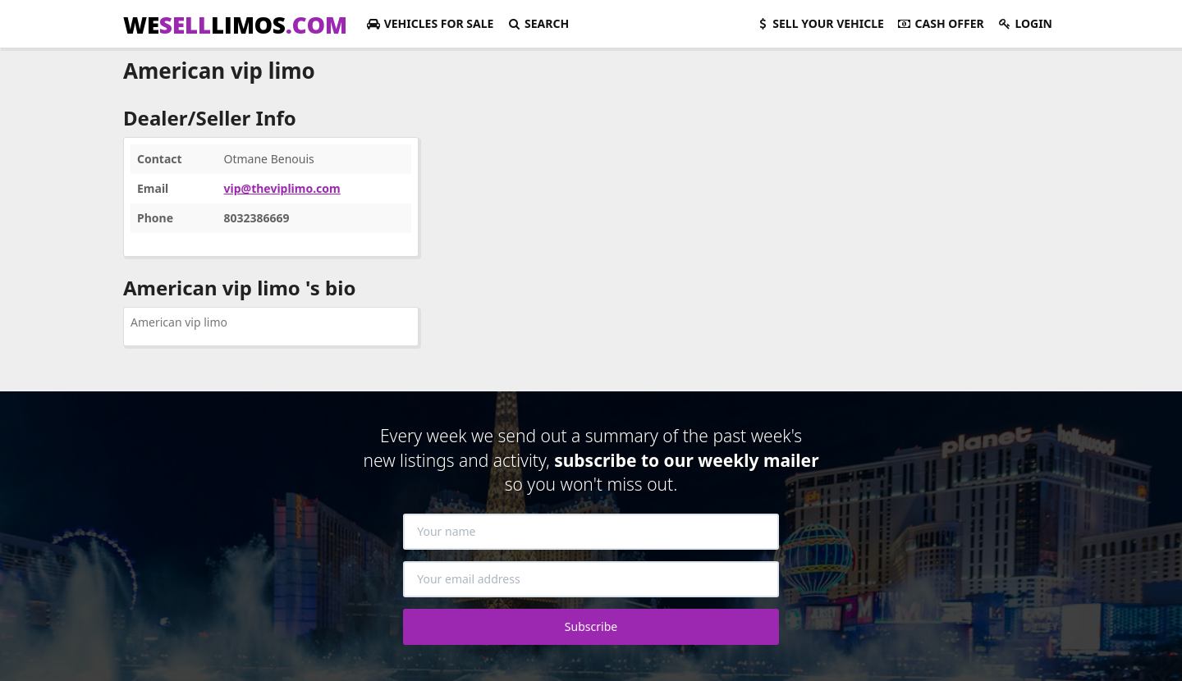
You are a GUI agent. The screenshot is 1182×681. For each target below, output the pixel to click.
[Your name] (591, 532)
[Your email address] (591, 579)
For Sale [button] (429, 23)
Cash (940, 23)
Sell (819, 23)
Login (1024, 23)
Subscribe (591, 626)
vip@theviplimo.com (282, 188)
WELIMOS (235, 24)
